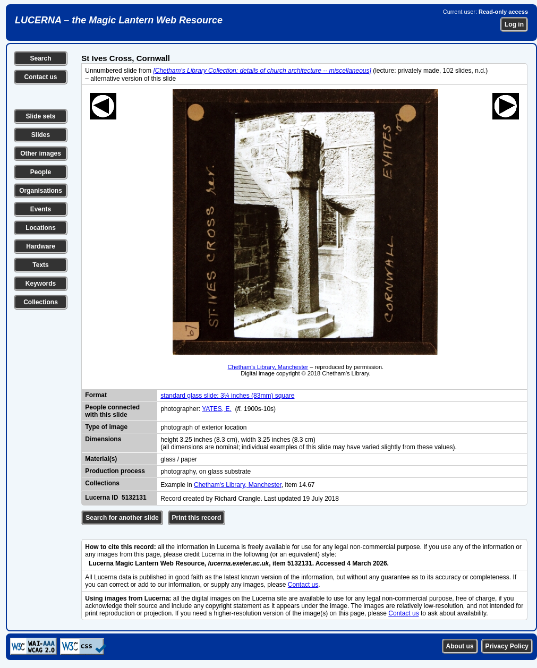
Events (40, 209)
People (40, 172)
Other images (40, 153)
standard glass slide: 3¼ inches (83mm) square (227, 395)
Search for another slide (122, 517)
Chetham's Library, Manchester (268, 367)
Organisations (40, 190)
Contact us (40, 77)
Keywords (40, 283)
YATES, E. (217, 409)
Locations (40, 228)
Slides (40, 135)
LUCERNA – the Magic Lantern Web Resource (119, 20)
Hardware (40, 246)
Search (40, 58)
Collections (40, 302)
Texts (40, 265)
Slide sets (40, 116)
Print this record (196, 517)
